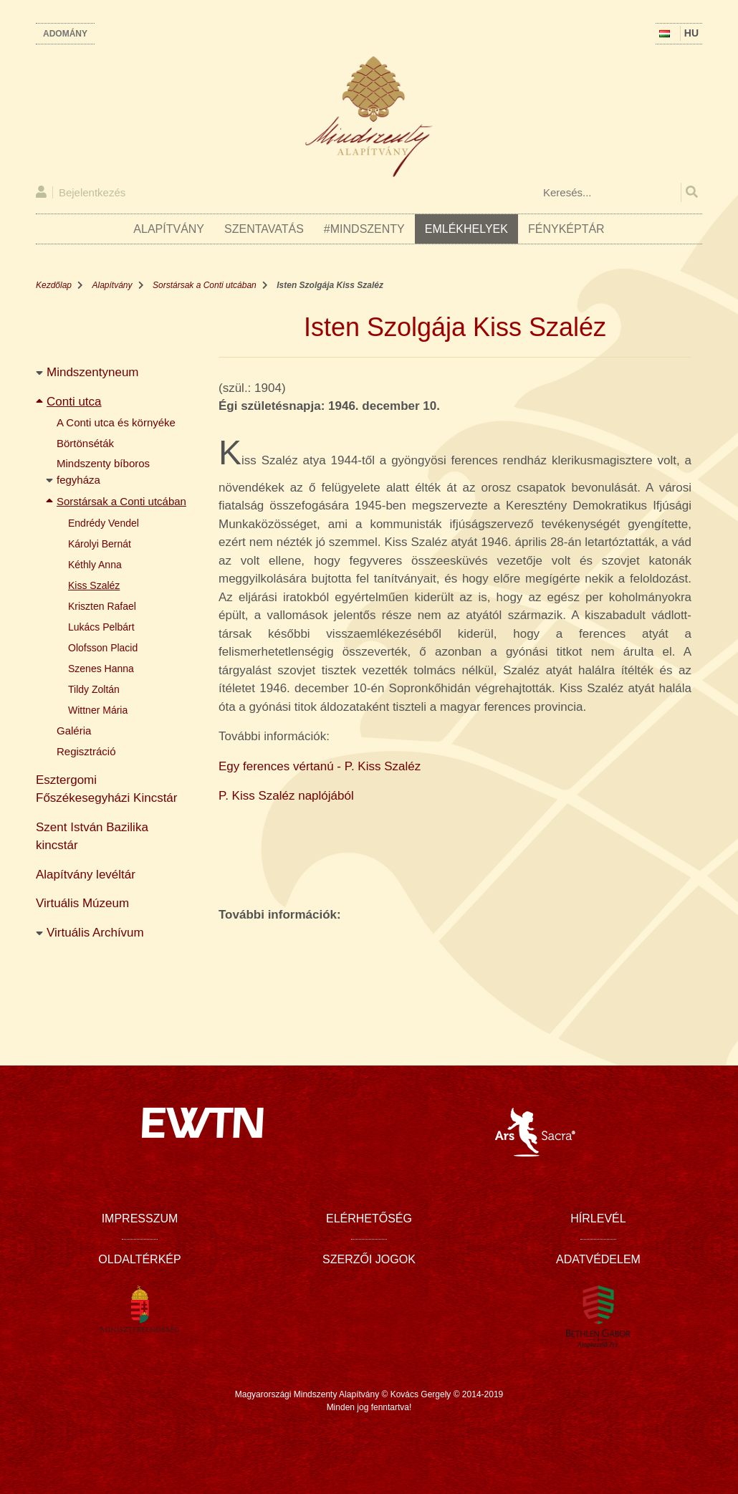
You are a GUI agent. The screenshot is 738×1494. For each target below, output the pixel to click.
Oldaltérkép (139, 1259)
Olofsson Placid (103, 647)
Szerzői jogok (369, 1259)
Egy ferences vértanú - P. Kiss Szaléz (320, 766)
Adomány (65, 34)
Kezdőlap (54, 285)
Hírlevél (598, 1218)
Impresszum (140, 1218)
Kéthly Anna (95, 564)
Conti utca (74, 401)
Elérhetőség (369, 1218)
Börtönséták (85, 443)
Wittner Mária (98, 710)
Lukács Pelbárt (101, 627)
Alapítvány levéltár (85, 874)
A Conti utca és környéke (116, 422)
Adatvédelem (598, 1259)
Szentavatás (264, 229)
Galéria (74, 730)
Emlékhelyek (466, 229)
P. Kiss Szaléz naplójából (286, 796)
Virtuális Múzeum (82, 903)
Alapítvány (168, 229)
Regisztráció (86, 751)
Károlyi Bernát (99, 544)
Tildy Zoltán (94, 689)
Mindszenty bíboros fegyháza (105, 471)
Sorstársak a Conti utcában (205, 285)
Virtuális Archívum (95, 932)
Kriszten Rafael (102, 606)
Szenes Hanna (101, 668)
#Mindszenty (364, 229)
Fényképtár (566, 229)
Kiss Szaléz (94, 585)
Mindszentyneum (93, 372)
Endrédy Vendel (103, 523)
